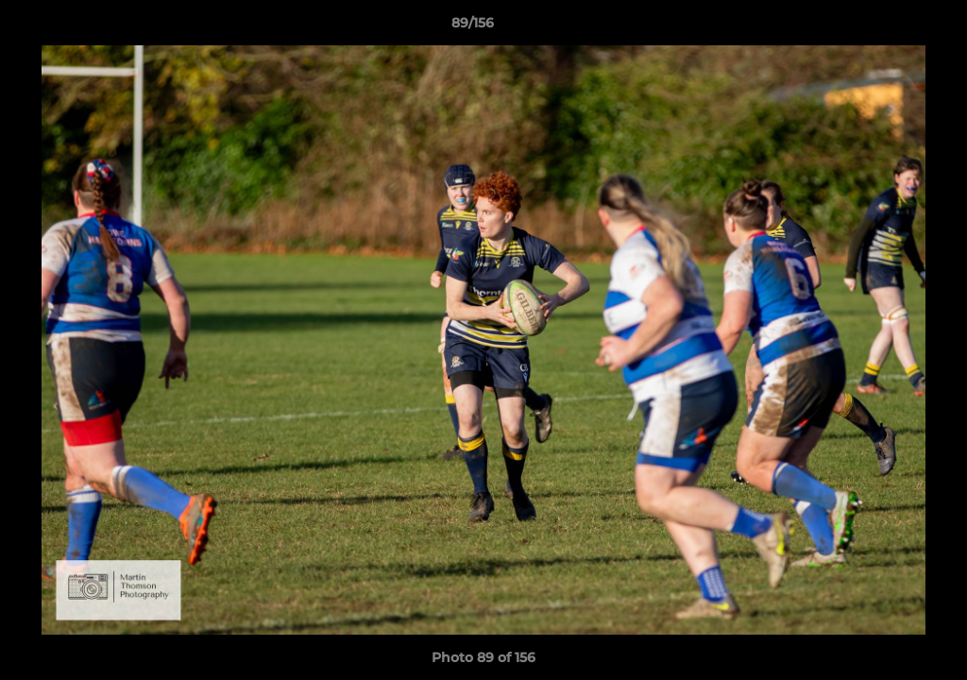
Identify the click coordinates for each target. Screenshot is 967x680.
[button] (887, 27)
